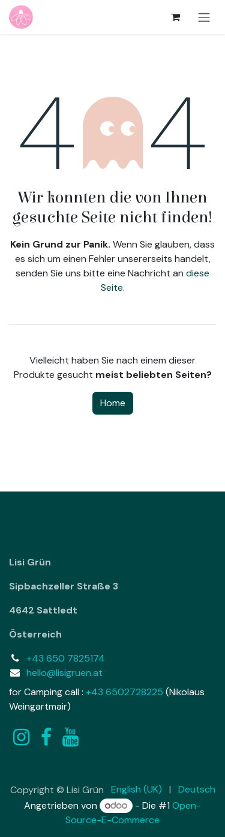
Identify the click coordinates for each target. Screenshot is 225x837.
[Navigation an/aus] (204, 17)
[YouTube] (70, 737)
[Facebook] (46, 737)
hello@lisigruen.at (64, 672)
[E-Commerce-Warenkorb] (175, 17)
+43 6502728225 (124, 692)
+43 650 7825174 (65, 658)
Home (112, 403)
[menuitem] (136, 790)
